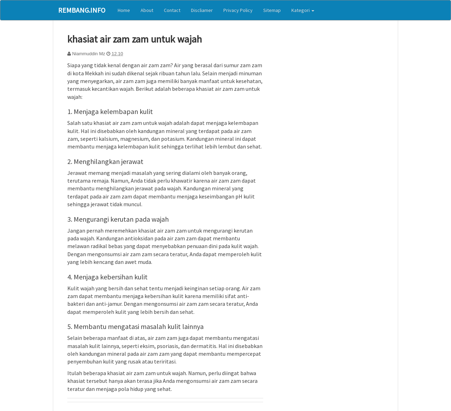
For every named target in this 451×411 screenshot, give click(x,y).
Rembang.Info (81, 10)
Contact (172, 10)
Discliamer (202, 10)
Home (124, 10)
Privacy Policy (238, 10)
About (147, 10)
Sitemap (272, 10)
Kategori (302, 10)
